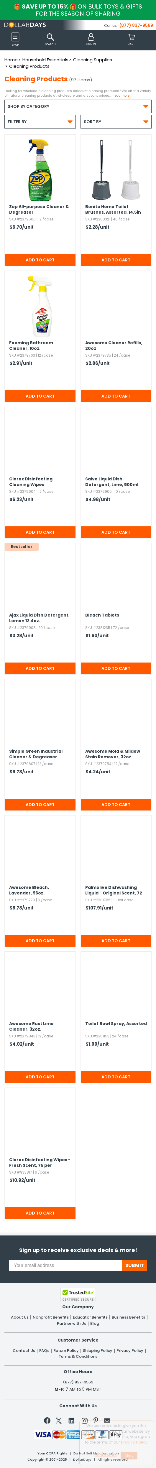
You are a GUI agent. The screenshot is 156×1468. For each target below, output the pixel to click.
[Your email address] (65, 1265)
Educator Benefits (90, 1317)
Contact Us (24, 1350)
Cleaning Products (29, 66)
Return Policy (66, 1350)
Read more (121, 96)
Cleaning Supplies (92, 60)
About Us (20, 1317)
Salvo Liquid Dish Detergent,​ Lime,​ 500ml (111, 481)
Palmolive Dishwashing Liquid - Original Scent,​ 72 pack (113, 891)
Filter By (40, 121)
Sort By (116, 121)
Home (11, 60)
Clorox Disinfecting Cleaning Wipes (30, 481)
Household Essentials (45, 60)
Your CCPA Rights (52, 1453)
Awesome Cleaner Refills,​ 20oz (113, 345)
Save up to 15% (78, 10)
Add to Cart (40, 260)
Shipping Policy (97, 1350)
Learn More (106, 1455)
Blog (94, 1323)
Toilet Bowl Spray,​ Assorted (116, 1024)
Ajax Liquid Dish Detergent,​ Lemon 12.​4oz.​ (39, 618)
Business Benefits (128, 1317)
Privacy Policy (129, 1350)
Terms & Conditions (78, 1356)
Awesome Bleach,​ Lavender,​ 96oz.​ (29, 890)
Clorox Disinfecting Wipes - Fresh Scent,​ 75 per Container (39, 1163)
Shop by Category (78, 106)
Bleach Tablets (102, 615)
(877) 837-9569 (136, 25)
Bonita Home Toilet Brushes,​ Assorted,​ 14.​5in (113, 209)
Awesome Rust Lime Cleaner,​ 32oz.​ (31, 1026)
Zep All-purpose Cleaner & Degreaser (39, 209)
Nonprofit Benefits (51, 1317)
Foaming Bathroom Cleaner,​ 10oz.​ (31, 345)
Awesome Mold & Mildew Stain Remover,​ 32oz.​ (112, 754)
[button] (91, 39)
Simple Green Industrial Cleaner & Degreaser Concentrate (36, 754)
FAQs (44, 1350)
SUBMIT (134, 1265)
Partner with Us (71, 1323)
